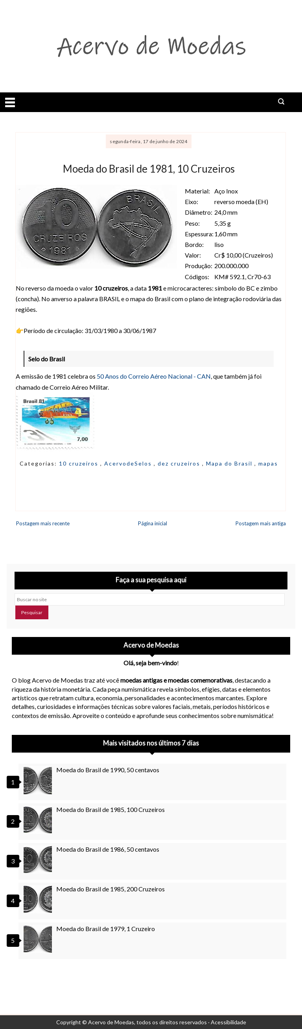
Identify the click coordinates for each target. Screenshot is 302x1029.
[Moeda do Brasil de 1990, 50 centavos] (39, 780)
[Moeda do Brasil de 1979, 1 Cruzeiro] (39, 939)
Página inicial (152, 523)
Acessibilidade (228, 1022)
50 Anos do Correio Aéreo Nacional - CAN (154, 376)
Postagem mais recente (43, 523)
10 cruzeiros (79, 463)
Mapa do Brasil (230, 463)
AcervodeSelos (129, 463)
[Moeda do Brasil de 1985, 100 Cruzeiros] (39, 820)
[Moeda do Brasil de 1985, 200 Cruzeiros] (39, 899)
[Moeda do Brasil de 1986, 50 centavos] (39, 859)
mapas (268, 463)
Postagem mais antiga (261, 523)
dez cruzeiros (180, 463)
